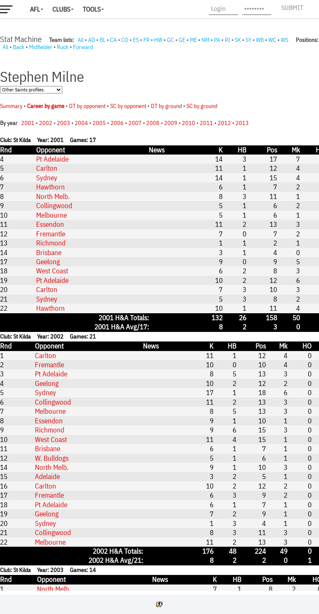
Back (19, 47)
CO (124, 40)
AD (91, 40)
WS (284, 40)
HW (158, 40)
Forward (83, 47)
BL (103, 40)
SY (248, 40)
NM (205, 40)
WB (260, 40)
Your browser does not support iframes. (159, 321)
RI (227, 40)
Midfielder (40, 47)
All (80, 40)
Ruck (63, 47)
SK (238, 40)
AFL (35, 9)
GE (182, 40)
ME (193, 40)
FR (146, 40)
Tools (92, 9)
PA (217, 40)
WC (272, 40)
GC (170, 40)
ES (136, 40)
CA (113, 40)
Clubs (61, 9)
